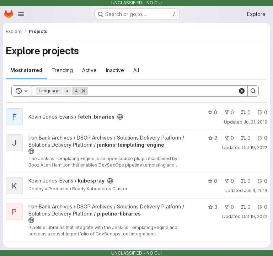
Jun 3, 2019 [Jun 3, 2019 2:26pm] (255, 190)
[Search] (162, 91)
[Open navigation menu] (21, 14)
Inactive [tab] (115, 70)
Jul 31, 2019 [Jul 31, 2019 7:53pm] (255, 122)
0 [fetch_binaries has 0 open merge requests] (246, 112)
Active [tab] (89, 70)
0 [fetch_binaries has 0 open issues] (262, 112)
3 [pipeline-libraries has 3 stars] (212, 207)
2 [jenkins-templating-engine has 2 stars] (212, 138)
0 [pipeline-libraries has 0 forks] (229, 207)
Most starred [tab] (26, 70)
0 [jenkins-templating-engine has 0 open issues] (262, 138)
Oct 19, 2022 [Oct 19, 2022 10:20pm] (254, 147)
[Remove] (83, 91)
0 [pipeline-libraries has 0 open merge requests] (246, 207)
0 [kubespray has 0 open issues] (262, 181)
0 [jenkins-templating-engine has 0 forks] (229, 138)
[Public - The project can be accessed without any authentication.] (120, 117)
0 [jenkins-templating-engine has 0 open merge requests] (246, 138)
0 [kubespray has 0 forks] (229, 181)
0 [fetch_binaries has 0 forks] (229, 112)
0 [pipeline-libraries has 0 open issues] (262, 207)
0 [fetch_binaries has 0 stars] (212, 112)
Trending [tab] (62, 70)
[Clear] (241, 91)
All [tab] (136, 70)
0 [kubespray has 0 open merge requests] (246, 181)
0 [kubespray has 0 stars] (212, 181)
